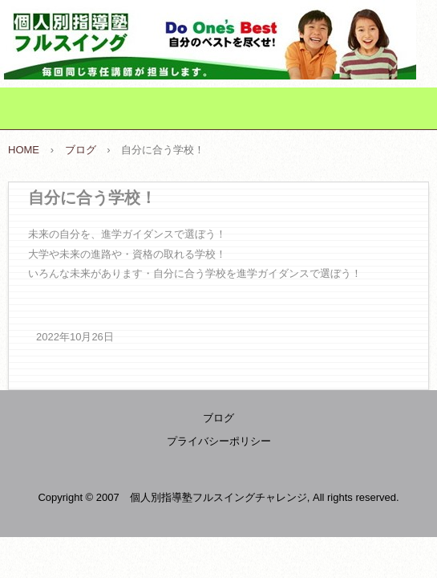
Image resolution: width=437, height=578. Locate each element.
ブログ (218, 418)
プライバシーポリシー (219, 441)
